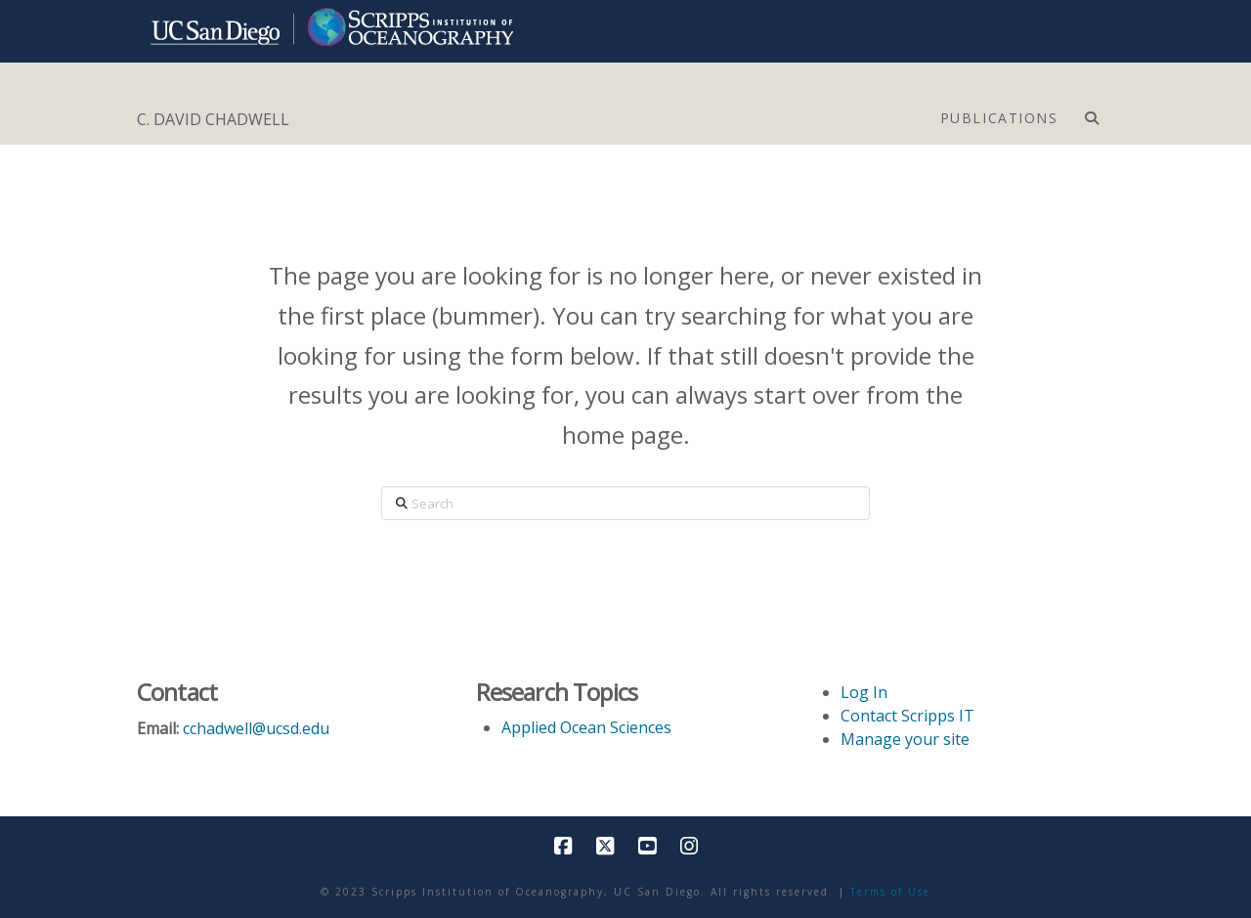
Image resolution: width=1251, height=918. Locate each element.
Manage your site (905, 739)
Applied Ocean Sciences (586, 727)
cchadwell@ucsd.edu (256, 728)
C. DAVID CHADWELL (213, 119)
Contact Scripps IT (907, 715)
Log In (864, 692)
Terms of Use (890, 891)
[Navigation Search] (1091, 113)
